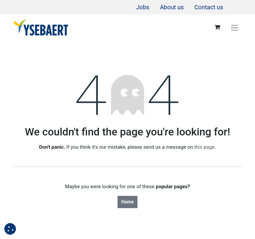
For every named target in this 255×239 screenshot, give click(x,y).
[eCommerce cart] (217, 27)
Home (127, 201)
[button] (10, 229)
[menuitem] (142, 7)
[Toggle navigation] (234, 27)
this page (204, 147)
